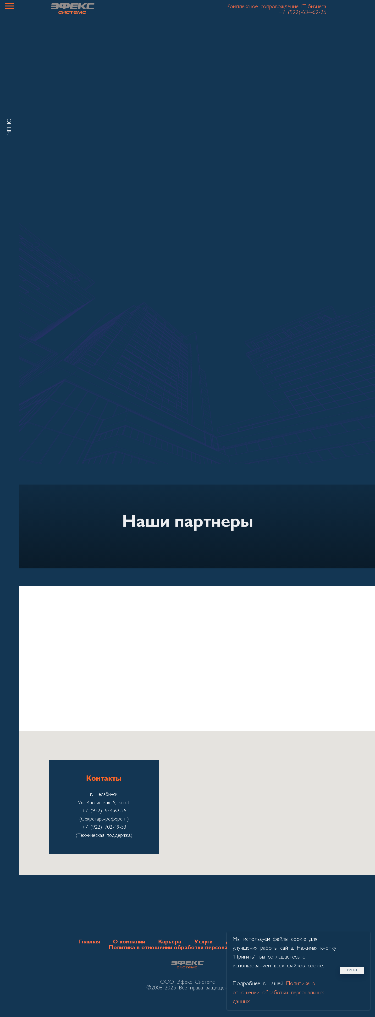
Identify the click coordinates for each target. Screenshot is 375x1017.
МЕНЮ (9, 127)
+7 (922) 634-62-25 (104, 811)
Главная (89, 942)
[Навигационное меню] (9, 6)
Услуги (203, 942)
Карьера (169, 942)
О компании (129, 942)
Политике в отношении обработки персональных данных (278, 992)
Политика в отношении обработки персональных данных (188, 948)
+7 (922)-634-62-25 (302, 12)
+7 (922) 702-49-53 (104, 827)
